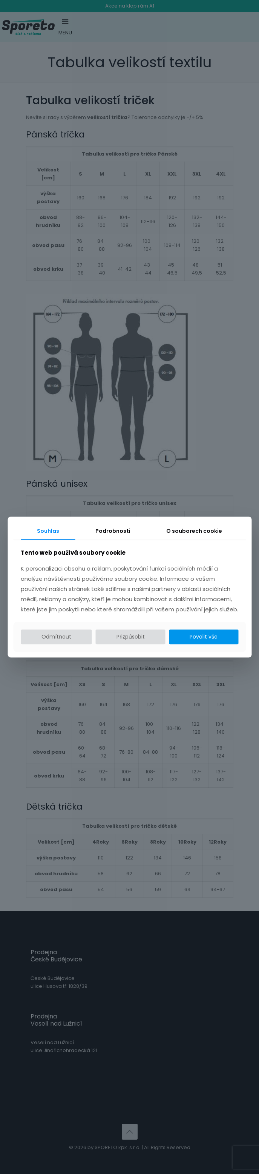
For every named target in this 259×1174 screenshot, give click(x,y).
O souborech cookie (194, 531)
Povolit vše (204, 637)
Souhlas (48, 531)
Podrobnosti (112, 531)
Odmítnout (56, 637)
